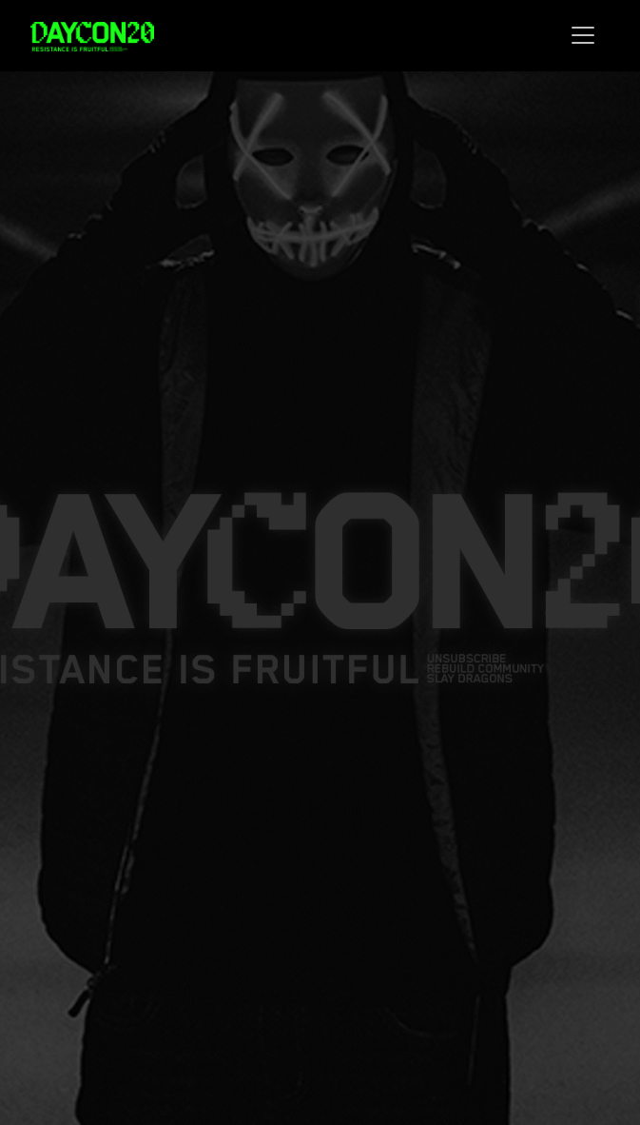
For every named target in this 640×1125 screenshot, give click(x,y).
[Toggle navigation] (583, 35)
